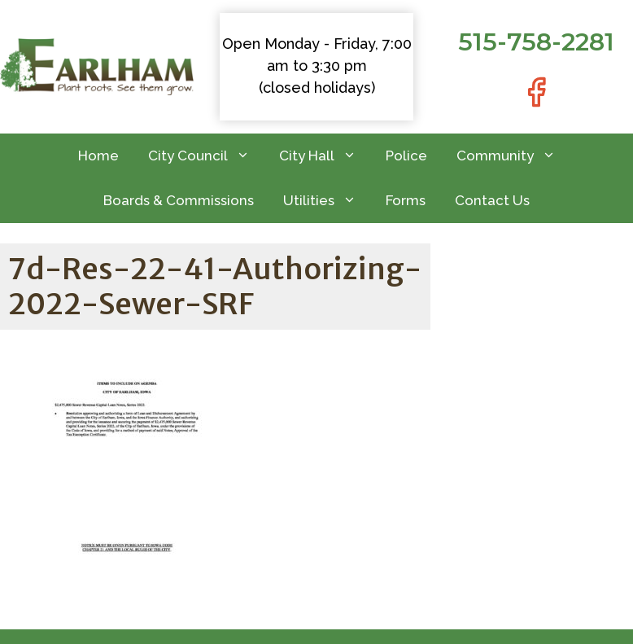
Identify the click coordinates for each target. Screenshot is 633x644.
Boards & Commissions (178, 200)
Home (98, 155)
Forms (406, 200)
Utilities (327, 200)
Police (406, 155)
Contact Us (492, 200)
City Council (206, 156)
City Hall (325, 156)
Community (513, 156)
